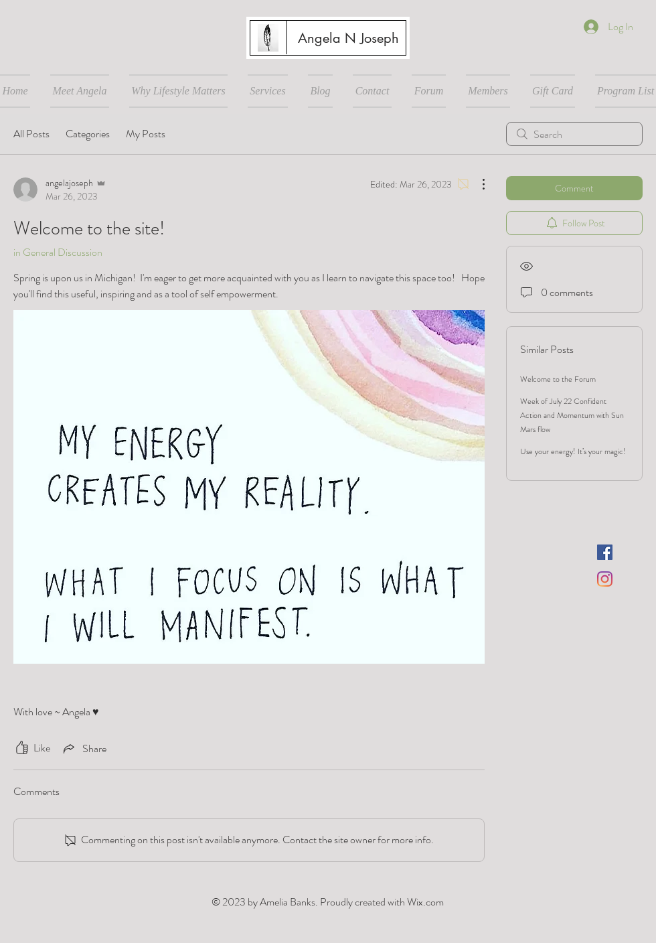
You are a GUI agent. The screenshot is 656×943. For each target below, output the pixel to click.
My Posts (145, 133)
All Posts (31, 133)
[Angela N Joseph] (348, 38)
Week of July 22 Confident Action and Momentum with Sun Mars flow (572, 415)
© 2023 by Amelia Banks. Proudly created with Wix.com (328, 902)
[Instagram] (604, 579)
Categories (88, 133)
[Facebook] (604, 552)
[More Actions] (477, 184)
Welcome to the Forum (558, 379)
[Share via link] (83, 748)
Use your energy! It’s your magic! (573, 451)
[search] (574, 134)
